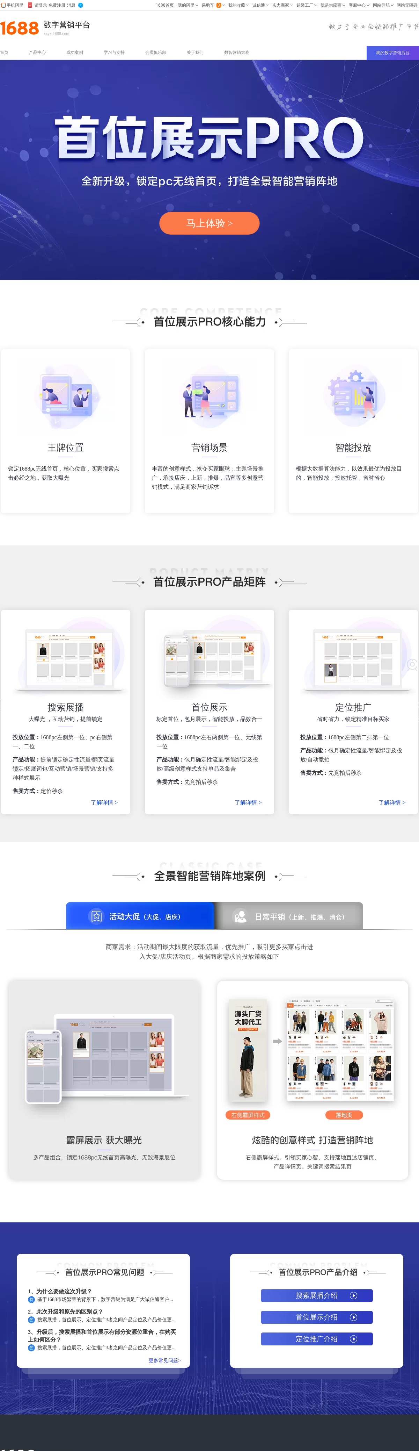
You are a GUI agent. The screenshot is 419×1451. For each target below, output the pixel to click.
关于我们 (195, 52)
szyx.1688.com (56, 33)
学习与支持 (114, 52)
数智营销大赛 (236, 52)
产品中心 (37, 52)
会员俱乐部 (155, 52)
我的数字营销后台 (393, 52)
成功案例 (74, 52)
